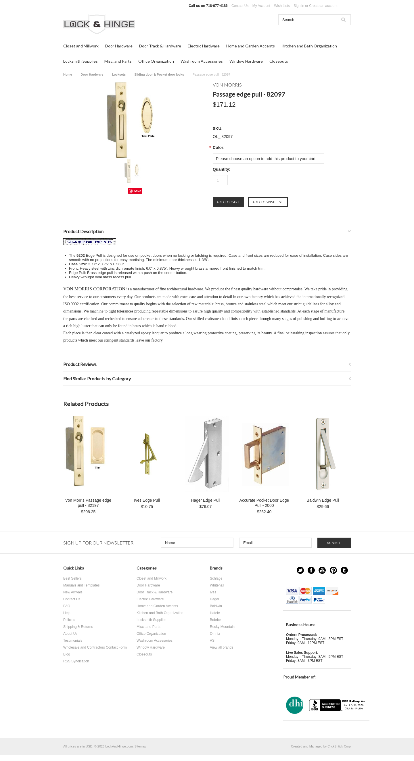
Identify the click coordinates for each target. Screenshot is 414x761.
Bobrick (215, 620)
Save (137, 191)
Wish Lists (282, 6)
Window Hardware (246, 61)
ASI (212, 641)
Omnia (215, 634)
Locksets (119, 74)
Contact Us (239, 6)
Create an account (323, 6)
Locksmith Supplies (80, 61)
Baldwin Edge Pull (323, 500)
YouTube (322, 570)
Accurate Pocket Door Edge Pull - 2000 (264, 503)
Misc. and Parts (118, 61)
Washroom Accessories (202, 61)
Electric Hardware (204, 45)
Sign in (299, 6)
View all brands (221, 647)
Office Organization (156, 61)
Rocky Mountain (222, 627)
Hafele (215, 613)
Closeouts (278, 61)
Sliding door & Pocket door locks (159, 74)
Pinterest (333, 570)
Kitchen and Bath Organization (309, 45)
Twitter (300, 570)
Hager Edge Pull (205, 500)
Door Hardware (119, 45)
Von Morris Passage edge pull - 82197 (88, 503)
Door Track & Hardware (160, 45)
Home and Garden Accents (250, 45)
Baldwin (216, 606)
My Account (261, 6)
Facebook (311, 570)
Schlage (216, 578)
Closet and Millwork (81, 45)
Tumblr (344, 570)
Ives (213, 592)
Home (67, 74)
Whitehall (217, 585)
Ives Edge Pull (147, 500)
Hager (214, 599)
